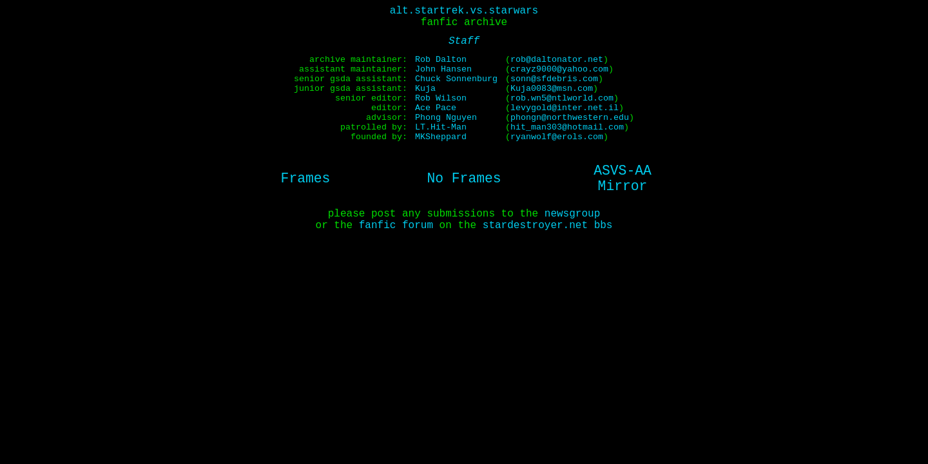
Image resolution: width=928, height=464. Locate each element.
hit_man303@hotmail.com (567, 127)
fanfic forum (396, 225)
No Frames (464, 178)
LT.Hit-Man (441, 127)
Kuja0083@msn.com (551, 88)
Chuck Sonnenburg (456, 79)
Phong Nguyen (446, 117)
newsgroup (572, 214)
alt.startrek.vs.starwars (464, 11)
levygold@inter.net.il (564, 108)
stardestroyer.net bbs (548, 225)
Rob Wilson (441, 98)
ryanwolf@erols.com (556, 137)
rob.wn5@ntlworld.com (562, 98)
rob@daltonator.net (556, 59)
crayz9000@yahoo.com (559, 69)
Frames (306, 178)
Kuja (425, 88)
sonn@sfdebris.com (554, 79)
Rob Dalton (441, 59)
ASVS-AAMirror (623, 178)
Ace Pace (435, 108)
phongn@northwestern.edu (569, 117)
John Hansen (443, 69)
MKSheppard (441, 137)
